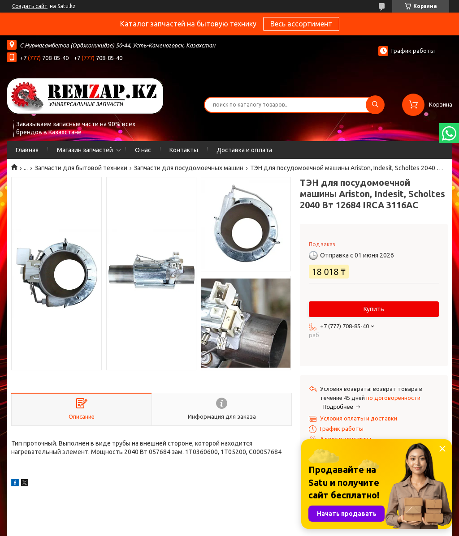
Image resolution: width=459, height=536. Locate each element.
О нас (143, 150)
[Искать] (375, 104)
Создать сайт (30, 6)
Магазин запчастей (85, 150)
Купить (374, 309)
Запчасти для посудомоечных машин (188, 168)
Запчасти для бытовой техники (81, 168)
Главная (27, 150)
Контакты (183, 150)
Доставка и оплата (244, 150)
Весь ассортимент (301, 24)
